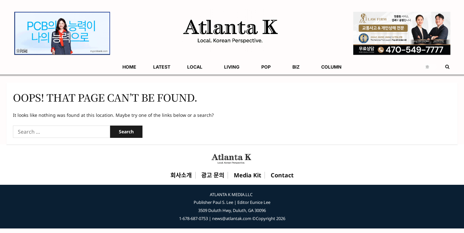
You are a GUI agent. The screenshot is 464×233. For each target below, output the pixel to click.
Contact (282, 175)
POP (121, 67)
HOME (13, 67)
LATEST (38, 67)
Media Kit (247, 175)
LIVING (94, 67)
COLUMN (173, 67)
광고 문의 (212, 175)
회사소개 (181, 175)
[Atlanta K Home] (232, 159)
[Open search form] (447, 67)
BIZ (144, 67)
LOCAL (64, 67)
